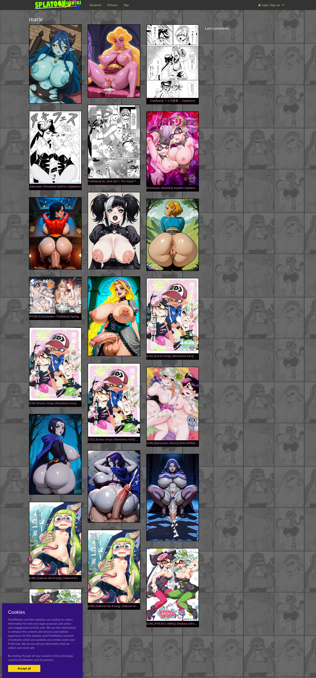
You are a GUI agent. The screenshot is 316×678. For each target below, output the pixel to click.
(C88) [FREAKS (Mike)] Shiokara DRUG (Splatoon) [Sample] (184, 623)
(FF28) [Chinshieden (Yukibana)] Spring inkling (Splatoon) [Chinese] (71, 316)
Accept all (24, 668)
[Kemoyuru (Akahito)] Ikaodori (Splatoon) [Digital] (177, 188)
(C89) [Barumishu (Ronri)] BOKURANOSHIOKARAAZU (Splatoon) (188, 443)
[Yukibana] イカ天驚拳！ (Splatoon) (172, 100)
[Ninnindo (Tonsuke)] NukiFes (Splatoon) (55, 186)
